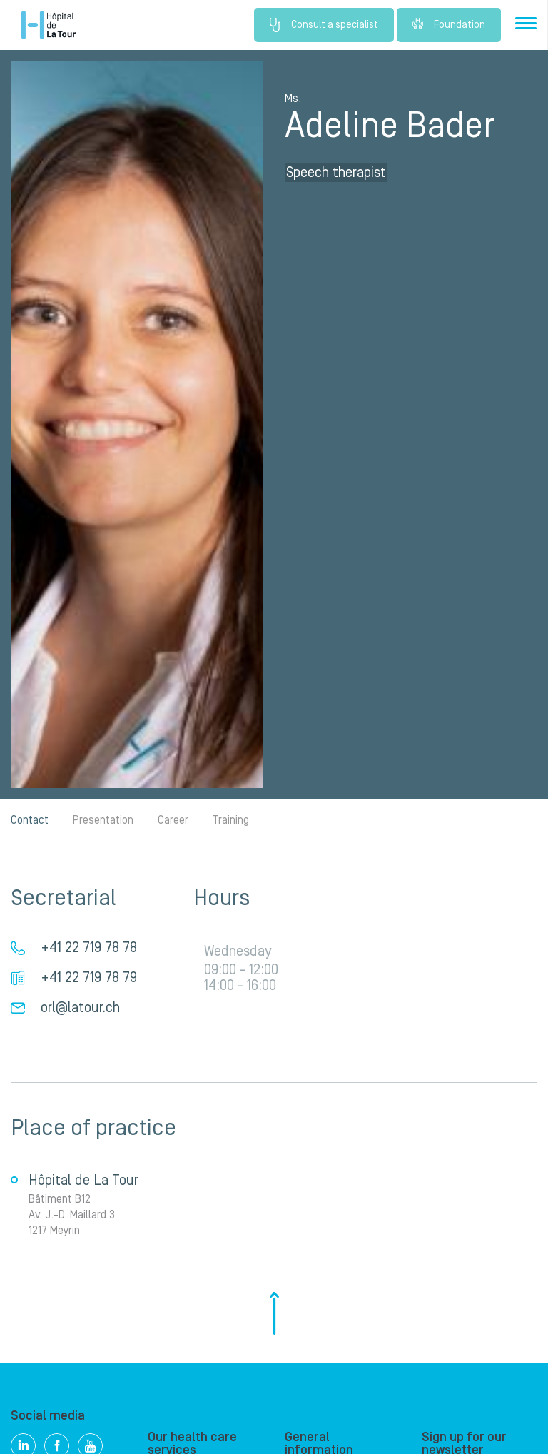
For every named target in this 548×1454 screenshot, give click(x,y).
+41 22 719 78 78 (89, 948)
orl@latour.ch (80, 1008)
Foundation (448, 25)
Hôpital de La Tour (48, 25)
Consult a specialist (324, 25)
